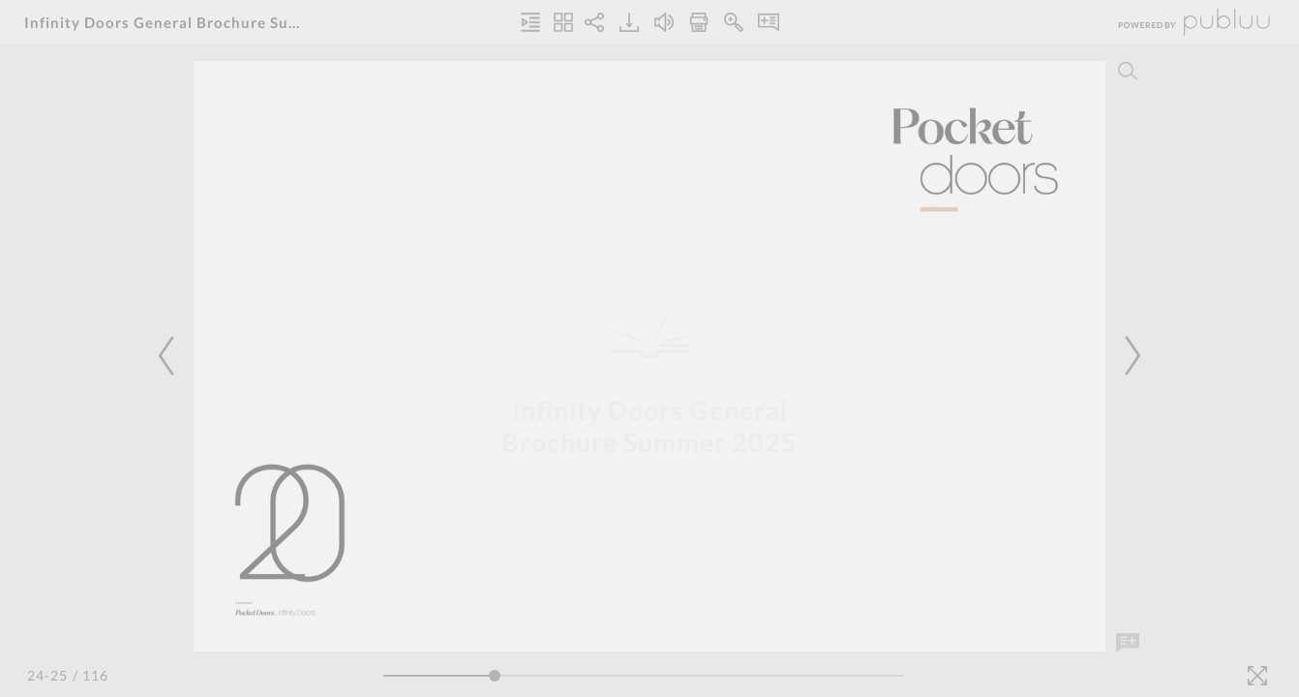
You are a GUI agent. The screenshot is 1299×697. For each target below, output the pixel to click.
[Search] (1127, 70)
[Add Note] (1127, 642)
